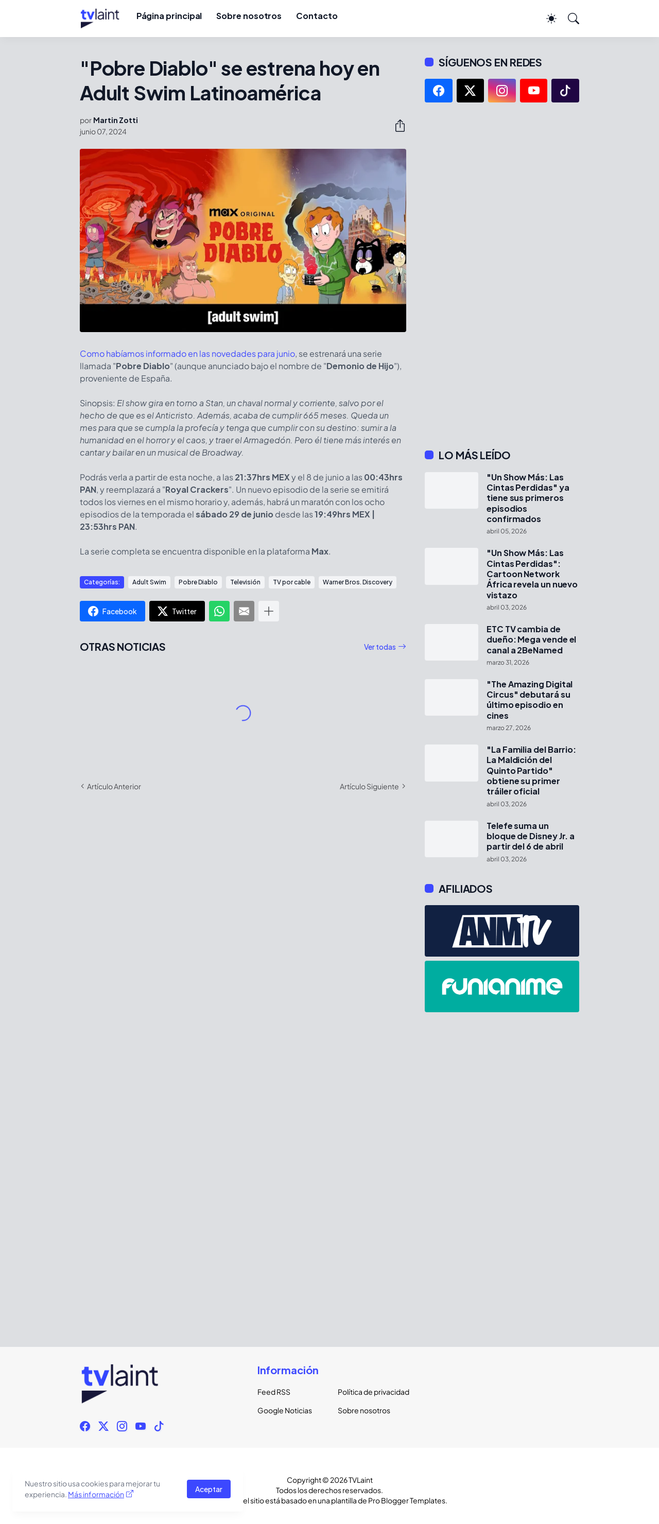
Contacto (316, 15)
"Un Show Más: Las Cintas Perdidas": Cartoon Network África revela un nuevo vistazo (532, 574)
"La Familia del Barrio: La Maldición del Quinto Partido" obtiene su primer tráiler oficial (531, 770)
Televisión (245, 582)
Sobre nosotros (249, 15)
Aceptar (208, 1489)
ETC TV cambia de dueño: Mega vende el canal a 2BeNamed (531, 639)
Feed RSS (273, 1391)
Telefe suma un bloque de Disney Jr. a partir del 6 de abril (531, 836)
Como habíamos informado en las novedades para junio (187, 353)
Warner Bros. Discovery (357, 582)
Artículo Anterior (114, 786)
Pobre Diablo (198, 582)
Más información (96, 1494)
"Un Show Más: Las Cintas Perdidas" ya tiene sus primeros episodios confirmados (528, 498)
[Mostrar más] (268, 611)
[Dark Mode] (546, 18)
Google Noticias (284, 1410)
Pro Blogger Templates (406, 1500)
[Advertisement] (502, 275)
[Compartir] (396, 125)
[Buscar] (569, 18)
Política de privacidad (370, 1391)
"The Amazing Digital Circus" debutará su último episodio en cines (530, 700)
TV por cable (291, 582)
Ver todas (380, 646)
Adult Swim (149, 582)
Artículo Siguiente (369, 786)
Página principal (169, 15)
